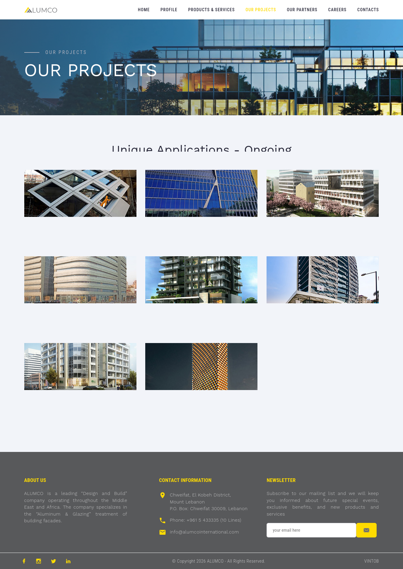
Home (144, 9)
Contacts (368, 9)
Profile (168, 9)
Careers (337, 9)
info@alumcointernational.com (204, 532)
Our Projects (261, 9)
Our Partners (302, 9)
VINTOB (371, 561)
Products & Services (211, 9)
